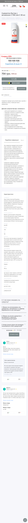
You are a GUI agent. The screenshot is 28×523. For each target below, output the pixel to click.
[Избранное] (20, 6)
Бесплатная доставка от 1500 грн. (14, 1)
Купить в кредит (14, 83)
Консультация (21, 88)
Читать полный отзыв (8, 354)
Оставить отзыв (14, 334)
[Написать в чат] (25, 520)
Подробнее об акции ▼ (13, 64)
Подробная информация (12, 140)
